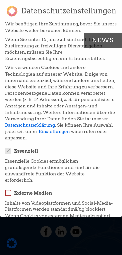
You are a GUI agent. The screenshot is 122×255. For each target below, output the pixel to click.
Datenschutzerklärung (30, 120)
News (103, 40)
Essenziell (24, 147)
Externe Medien (30, 188)
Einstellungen (54, 127)
